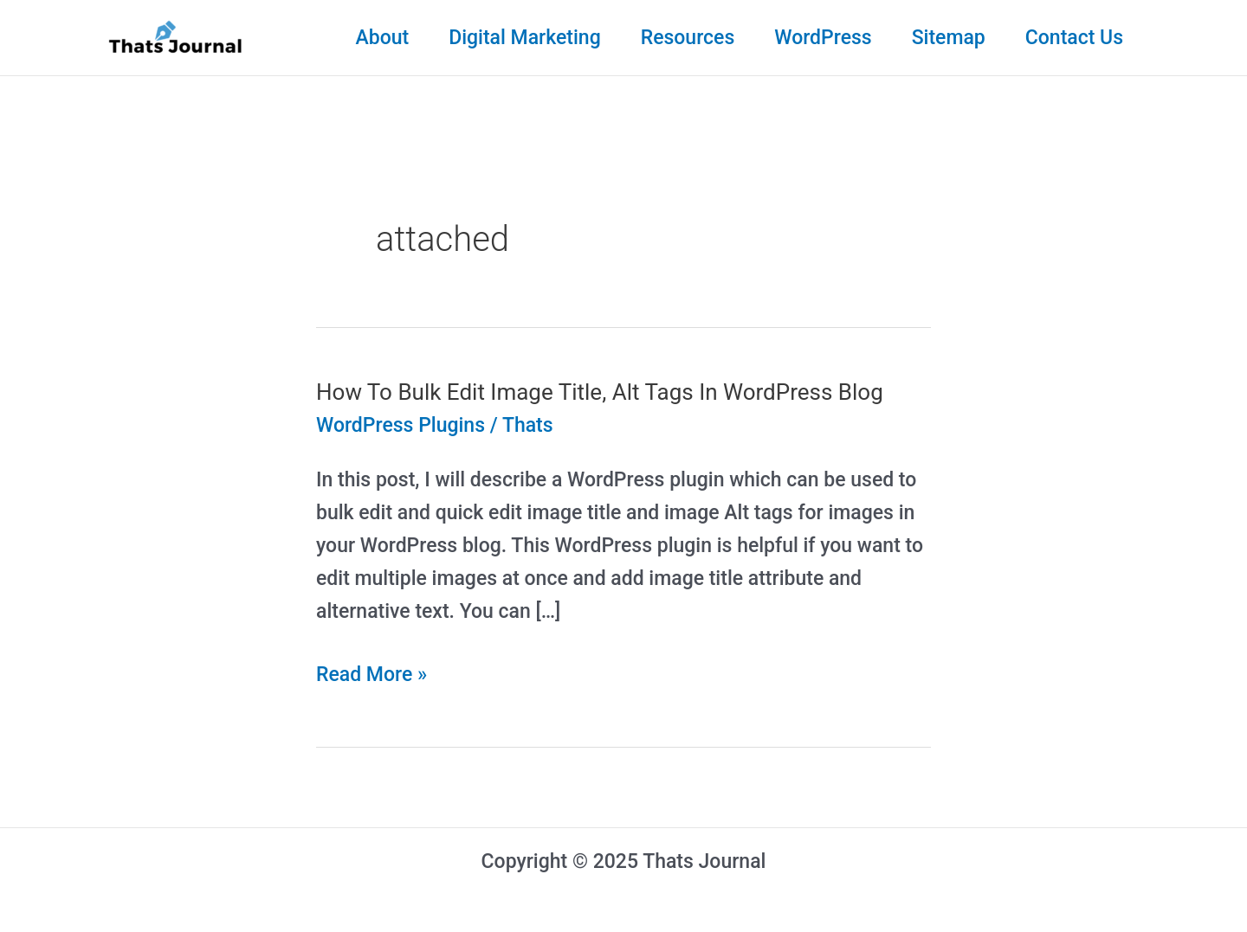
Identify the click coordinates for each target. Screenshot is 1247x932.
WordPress (822, 37)
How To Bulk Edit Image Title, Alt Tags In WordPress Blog (599, 392)
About (382, 37)
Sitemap (948, 37)
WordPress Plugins (400, 425)
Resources (688, 37)
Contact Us (1074, 37)
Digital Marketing (525, 37)
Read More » (371, 675)
